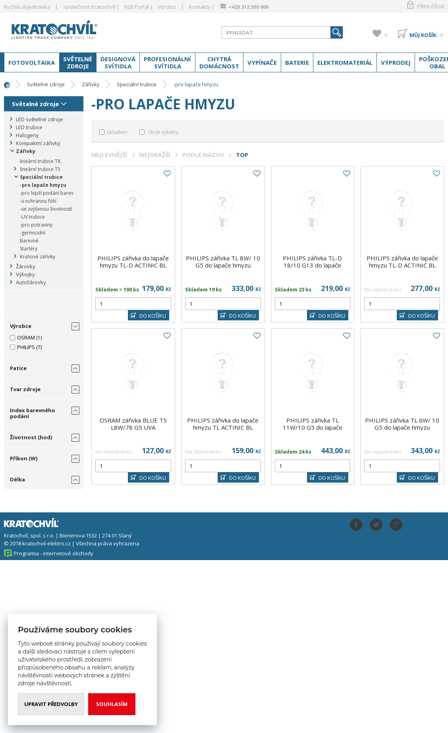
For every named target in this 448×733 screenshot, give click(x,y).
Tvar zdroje (25, 389)
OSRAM (26, 337)
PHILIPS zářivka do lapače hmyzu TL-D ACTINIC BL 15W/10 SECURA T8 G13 (402, 265)
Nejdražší (154, 155)
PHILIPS (26, 347)
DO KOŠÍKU (152, 315)
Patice (18, 368)
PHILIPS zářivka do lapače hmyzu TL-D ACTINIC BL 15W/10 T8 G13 (133, 265)
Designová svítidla (117, 62)
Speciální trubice (136, 84)
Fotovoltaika (31, 62)
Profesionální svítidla (167, 62)
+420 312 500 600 (248, 6)
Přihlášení (430, 6)
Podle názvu (203, 155)
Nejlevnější (109, 155)
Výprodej (396, 62)
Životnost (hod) (31, 437)
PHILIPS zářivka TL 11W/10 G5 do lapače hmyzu (312, 427)
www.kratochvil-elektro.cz (67, 31)
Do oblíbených (167, 173)
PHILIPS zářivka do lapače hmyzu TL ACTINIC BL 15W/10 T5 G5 (223, 427)
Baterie (297, 62)
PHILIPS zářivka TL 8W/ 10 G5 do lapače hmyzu (223, 261)
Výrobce (20, 326)
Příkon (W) (23, 458)
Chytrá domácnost (219, 62)
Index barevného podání (32, 413)
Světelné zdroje (77, 62)
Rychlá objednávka (27, 6)
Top (242, 155)
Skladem (116, 132)
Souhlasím (112, 704)
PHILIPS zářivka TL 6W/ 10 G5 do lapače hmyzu (402, 423)
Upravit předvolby (51, 704)
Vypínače (262, 62)
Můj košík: (423, 35)
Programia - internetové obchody (53, 553)
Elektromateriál (345, 62)
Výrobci (167, 6)
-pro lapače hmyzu (196, 84)
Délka (17, 479)
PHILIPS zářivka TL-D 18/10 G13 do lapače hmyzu (312, 265)
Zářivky (91, 84)
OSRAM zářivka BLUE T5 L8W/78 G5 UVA (133, 423)
